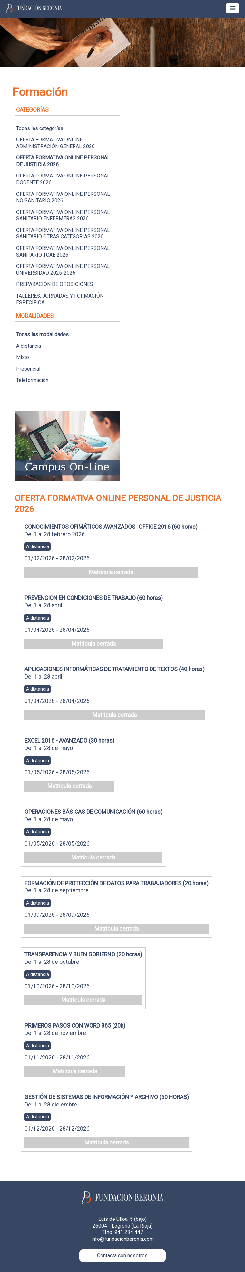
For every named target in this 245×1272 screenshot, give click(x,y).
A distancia (28, 346)
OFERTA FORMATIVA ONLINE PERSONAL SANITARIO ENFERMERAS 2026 (63, 215)
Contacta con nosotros (122, 1255)
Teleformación (32, 380)
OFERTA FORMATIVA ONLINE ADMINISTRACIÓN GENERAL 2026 (55, 143)
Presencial (28, 369)
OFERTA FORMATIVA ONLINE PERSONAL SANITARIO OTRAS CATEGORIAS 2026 (63, 233)
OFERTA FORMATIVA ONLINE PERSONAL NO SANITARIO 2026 (63, 197)
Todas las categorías (39, 128)
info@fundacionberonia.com (122, 1239)
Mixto (22, 357)
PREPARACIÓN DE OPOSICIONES (54, 284)
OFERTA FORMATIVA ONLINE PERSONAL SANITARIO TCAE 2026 (63, 251)
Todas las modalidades (42, 334)
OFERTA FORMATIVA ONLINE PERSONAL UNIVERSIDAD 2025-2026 (63, 269)
